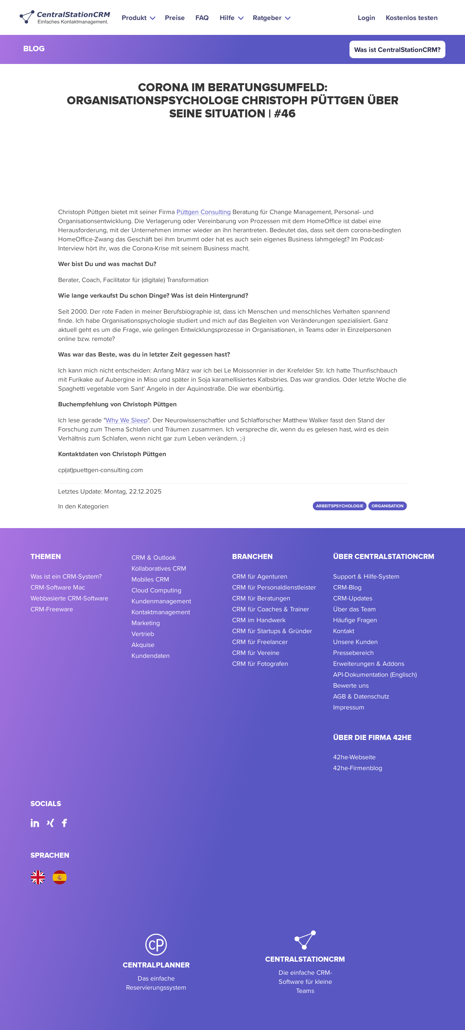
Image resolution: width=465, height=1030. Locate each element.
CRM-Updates (352, 598)
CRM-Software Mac (58, 587)
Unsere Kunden (355, 641)
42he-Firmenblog (357, 767)
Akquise (143, 644)
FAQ (202, 17)
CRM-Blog (347, 587)
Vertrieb (143, 633)
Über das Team (354, 608)
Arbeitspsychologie (339, 506)
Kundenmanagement (161, 600)
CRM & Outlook (154, 557)
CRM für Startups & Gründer (272, 630)
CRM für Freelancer (260, 641)
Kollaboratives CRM (159, 568)
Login (366, 17)
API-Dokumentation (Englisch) (375, 674)
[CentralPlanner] (156, 962)
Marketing (146, 622)
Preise (175, 17)
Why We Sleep (126, 420)
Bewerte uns (351, 685)
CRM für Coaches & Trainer (270, 608)
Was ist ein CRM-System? (66, 576)
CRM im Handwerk (259, 619)
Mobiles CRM (150, 579)
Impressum (348, 707)
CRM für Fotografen (260, 663)
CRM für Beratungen (261, 598)
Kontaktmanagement (161, 611)
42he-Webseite (354, 756)
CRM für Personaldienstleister (274, 587)
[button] (138, 17)
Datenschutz (371, 696)
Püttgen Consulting (204, 211)
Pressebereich (353, 652)
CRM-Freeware (52, 608)
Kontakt (343, 630)
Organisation (388, 506)
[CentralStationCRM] (305, 962)
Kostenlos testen (412, 17)
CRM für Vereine (255, 652)
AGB (339, 696)
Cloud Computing (156, 590)
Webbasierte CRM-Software (69, 598)
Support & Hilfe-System (366, 576)
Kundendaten (151, 655)
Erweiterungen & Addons (368, 663)
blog (34, 49)
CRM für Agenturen (259, 576)
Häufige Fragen (355, 619)
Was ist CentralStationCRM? (397, 49)
